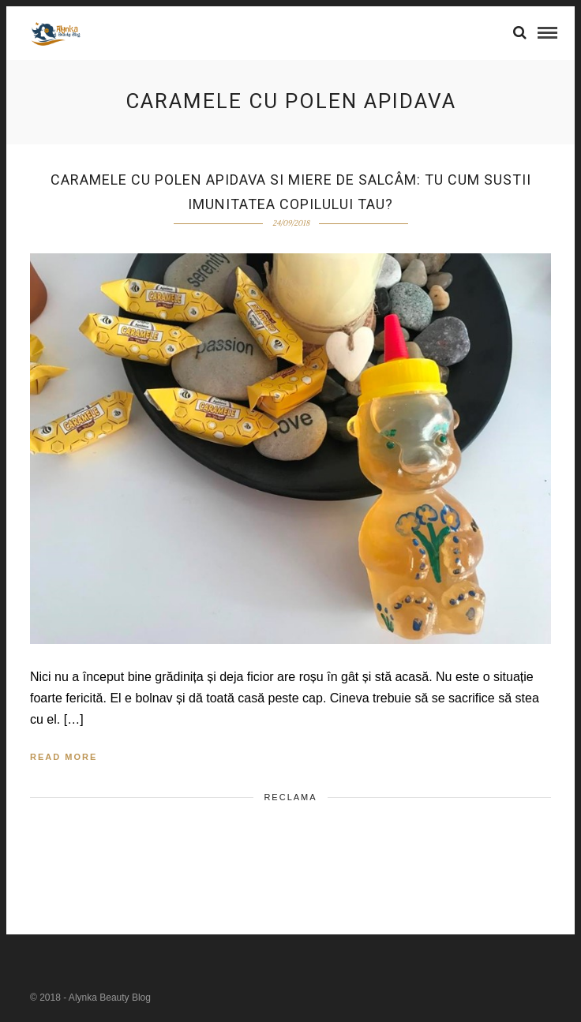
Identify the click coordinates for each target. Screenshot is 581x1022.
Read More (63, 757)
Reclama (290, 797)
